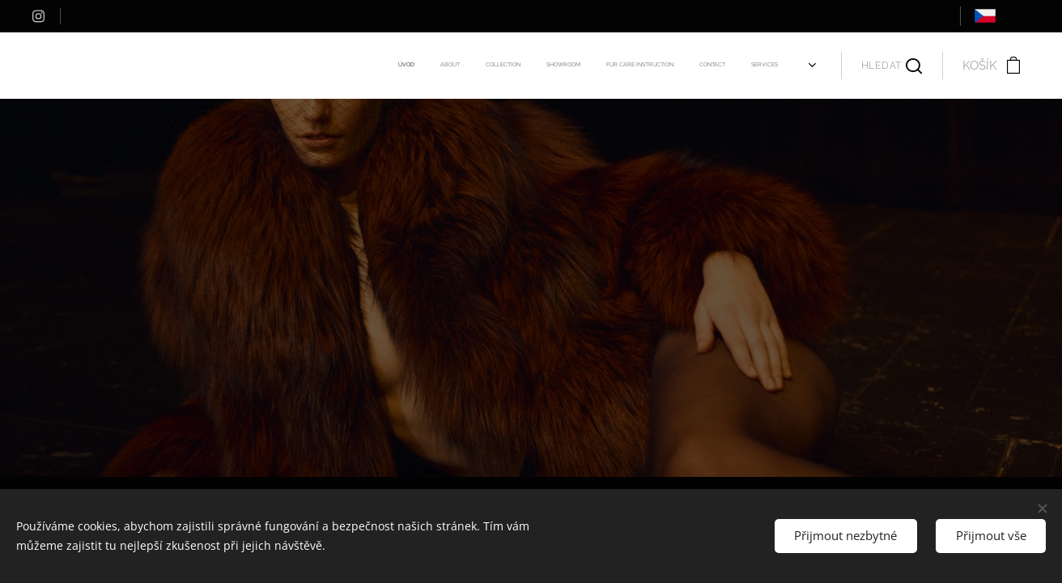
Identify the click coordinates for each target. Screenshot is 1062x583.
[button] (891, 65)
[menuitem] (583, 65)
